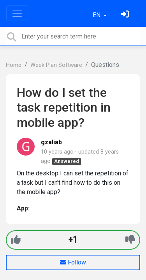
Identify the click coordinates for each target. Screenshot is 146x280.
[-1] (130, 239)
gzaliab (51, 142)
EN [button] (97, 15)
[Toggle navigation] (17, 13)
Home (13, 65)
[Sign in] (126, 15)
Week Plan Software (56, 65)
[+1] (16, 239)
